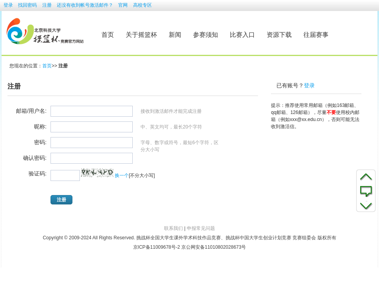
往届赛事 (315, 34)
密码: (40, 142)
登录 (8, 5)
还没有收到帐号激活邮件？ (85, 5)
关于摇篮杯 (141, 34)
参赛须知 (205, 34)
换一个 (122, 175)
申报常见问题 (201, 228)
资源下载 (279, 34)
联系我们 (173, 228)
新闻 (175, 34)
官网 (123, 5)
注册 (47, 5)
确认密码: (35, 158)
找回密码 (27, 5)
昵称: (40, 127)
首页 (107, 34)
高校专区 (142, 5)
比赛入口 (242, 34)
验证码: (38, 174)
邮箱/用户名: (31, 111)
